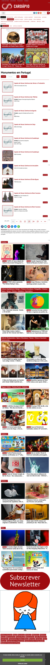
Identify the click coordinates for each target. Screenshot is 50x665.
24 (33, 221)
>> (45, 221)
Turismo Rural (17, 387)
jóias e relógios (37, 19)
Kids (3, 528)
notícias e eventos (17, 26)
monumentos (10, 19)
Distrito (24, 76)
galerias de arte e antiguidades (21, 21)
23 (29, 221)
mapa (11, 26)
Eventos (4, 242)
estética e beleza (28, 19)
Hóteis (9, 387)
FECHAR (22, 660)
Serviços (32, 639)
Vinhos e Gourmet (41, 338)
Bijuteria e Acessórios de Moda (10, 643)
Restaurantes (11, 338)
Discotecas (21, 635)
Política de (22, 663)
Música (14, 291)
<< (13, 221)
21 (21, 221)
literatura (33, 21)
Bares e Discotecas (22, 338)
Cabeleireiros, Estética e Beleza (18, 639)
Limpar (3, 76)
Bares (15, 635)
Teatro (3, 291)
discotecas (3, 23)
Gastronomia (5, 340)
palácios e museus (19, 19)
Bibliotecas (35, 635)
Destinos (25, 387)
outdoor (44, 17)
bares (43, 21)
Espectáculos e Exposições (15, 641)
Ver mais (45, 92)
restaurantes (10, 17)
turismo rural (37, 17)
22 (25, 221)
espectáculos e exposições (7, 21)
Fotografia (38, 289)
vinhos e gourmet (28, 17)
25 (38, 221)
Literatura (21, 291)
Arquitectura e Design (14, 289)
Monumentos (11, 637)
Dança (9, 291)
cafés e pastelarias (18, 17)
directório (5, 26)
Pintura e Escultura (27, 289)
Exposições (29, 291)
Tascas (31, 338)
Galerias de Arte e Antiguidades (34, 641)
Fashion (4, 481)
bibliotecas (3, 19)
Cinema (45, 289)
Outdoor (4, 434)
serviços (39, 21)
